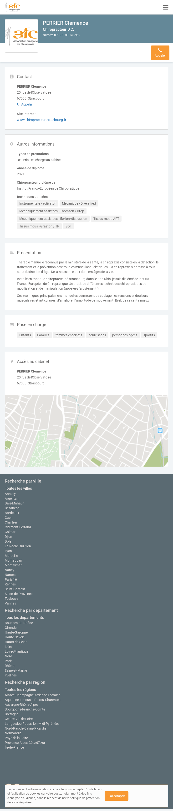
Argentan (12, 498)
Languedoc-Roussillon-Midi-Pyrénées (32, 723)
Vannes (10, 603)
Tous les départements (24, 617)
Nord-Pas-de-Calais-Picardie (25, 728)
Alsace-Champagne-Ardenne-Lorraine (32, 695)
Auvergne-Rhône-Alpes (21, 704)
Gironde (10, 628)
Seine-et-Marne (16, 670)
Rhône (9, 666)
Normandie (13, 733)
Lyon (8, 551)
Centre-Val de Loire (19, 719)
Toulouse (11, 598)
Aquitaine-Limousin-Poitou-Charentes (32, 700)
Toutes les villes (18, 488)
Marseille (11, 556)
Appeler (24, 104)
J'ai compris (116, 796)
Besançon (12, 508)
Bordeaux (12, 513)
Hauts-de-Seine (16, 642)
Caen (8, 517)
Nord (8, 656)
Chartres (11, 522)
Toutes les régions (20, 689)
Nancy (9, 570)
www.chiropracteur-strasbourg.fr (41, 120)
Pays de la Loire (16, 738)
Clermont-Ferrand (18, 527)
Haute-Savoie (15, 637)
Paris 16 (11, 579)
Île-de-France (14, 747)
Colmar (10, 532)
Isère (8, 647)
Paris (8, 661)
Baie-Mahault (15, 503)
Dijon (8, 537)
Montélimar (13, 565)
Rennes (10, 584)
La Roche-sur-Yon (18, 546)
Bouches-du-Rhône (19, 623)
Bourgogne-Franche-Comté (25, 709)
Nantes (10, 575)
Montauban (13, 560)
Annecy (10, 494)
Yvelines (11, 675)
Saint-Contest (15, 589)
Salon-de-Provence (18, 594)
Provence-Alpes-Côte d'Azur (25, 743)
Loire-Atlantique (16, 651)
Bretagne (11, 714)
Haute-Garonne (16, 632)
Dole (8, 541)
